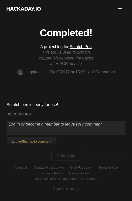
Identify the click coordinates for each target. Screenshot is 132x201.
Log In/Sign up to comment (31, 141)
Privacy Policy (52, 173)
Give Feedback (81, 167)
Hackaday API (79, 173)
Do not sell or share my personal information (66, 179)
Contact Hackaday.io (49, 167)
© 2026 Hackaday (66, 189)
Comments (103, 72)
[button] (120, 8)
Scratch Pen (81, 47)
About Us (21, 167)
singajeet (29, 72)
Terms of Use (108, 167)
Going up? (65, 155)
